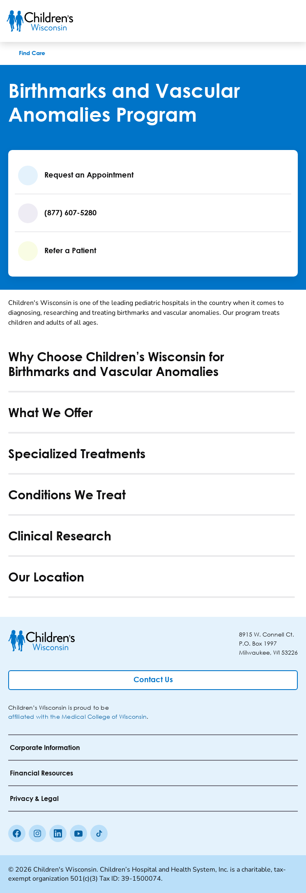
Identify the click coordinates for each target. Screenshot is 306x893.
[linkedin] (58, 833)
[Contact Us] (153, 680)
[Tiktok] (99, 833)
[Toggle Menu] (289, 21)
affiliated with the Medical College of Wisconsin (77, 716)
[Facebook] (16, 833)
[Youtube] (78, 833)
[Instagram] (37, 833)
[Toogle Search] (268, 21)
